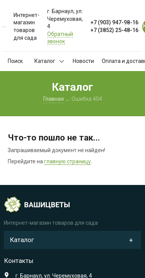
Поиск (15, 61)
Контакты (19, 260)
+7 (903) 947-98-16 (114, 22)
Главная (53, 99)
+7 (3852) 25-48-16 (114, 30)
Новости (83, 61)
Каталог (49, 61)
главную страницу (67, 161)
